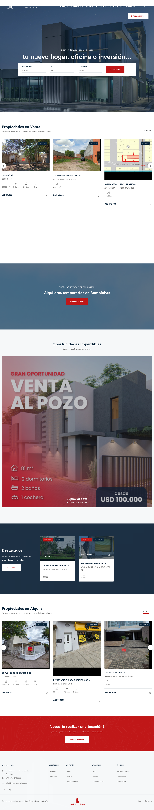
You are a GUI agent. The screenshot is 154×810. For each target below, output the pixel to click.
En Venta (42, 143)
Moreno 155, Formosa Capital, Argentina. (17, 772)
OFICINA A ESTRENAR (114, 672)
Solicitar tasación (77, 739)
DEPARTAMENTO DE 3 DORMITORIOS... (71, 680)
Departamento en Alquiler (94, 563)
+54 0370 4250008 (13, 778)
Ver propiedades (77, 301)
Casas (68, 772)
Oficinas (69, 777)
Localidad (83, 67)
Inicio (139, 801)
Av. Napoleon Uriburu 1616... (57, 565)
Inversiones (121, 781)
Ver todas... (11, 568)
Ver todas (147, 130)
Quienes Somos (123, 772)
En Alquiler (99, 540)
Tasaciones (121, 777)
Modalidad (27, 67)
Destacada (48, 540)
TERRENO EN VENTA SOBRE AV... (68, 175)
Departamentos (72, 781)
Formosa (52, 772)
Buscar (115, 69)
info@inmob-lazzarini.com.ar (17, 783)
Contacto (130, 6)
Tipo (52, 67)
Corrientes (53, 777)
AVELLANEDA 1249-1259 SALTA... (120, 184)
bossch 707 (7, 175)
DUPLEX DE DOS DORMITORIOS (16, 673)
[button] (34, 70)
